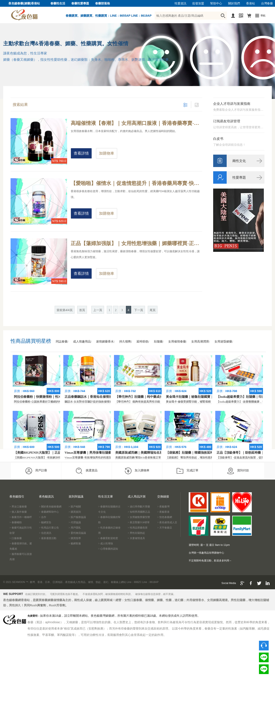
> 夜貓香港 (163, 511)
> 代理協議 (75, 522)
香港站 (250, 3)
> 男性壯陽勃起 (136, 532)
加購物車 (106, 153)
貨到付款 (238, 470)
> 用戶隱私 (75, 527)
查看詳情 (81, 153)
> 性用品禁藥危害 (138, 527)
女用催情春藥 (177, 341)
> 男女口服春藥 (18, 506)
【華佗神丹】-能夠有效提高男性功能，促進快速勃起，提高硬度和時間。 (159, 401)
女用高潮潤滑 (200, 341)
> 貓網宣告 (45, 522)
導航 (263, 15)
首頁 (82, 310)
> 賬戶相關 (75, 506)
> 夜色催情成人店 (167, 522)
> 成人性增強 (105, 543)
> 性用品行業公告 (49, 527)
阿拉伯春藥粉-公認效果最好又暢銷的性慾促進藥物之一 (47, 401)
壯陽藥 (158, 341)
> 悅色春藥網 (164, 517)
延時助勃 (142, 341)
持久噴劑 (125, 341)
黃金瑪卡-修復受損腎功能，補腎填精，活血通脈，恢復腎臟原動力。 (207, 401)
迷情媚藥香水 (105, 341)
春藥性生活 (57, 3)
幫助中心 (216, 3)
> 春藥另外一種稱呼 (20, 517)
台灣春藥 (267, 3)
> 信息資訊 (45, 532)
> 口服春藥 (15, 538)
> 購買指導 (75, 538)
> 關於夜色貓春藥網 (50, 506)
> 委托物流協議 (77, 532)
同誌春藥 (62, 341)
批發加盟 (198, 3)
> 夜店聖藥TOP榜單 (139, 522)
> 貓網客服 (75, 543)
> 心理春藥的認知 (108, 548)
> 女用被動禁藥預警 (139, 517)
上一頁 (97, 310)
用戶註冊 (36, 470)
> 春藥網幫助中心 (49, 511)
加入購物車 (136, 470)
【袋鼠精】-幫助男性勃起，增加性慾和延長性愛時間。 (199, 457)
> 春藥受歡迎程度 (108, 538)
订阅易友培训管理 (226, 121)
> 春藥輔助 (15, 522)
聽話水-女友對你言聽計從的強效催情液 (88, 401)
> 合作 (42, 517)
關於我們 (234, 3)
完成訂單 (187, 470)
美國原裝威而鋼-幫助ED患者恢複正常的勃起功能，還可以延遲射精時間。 (160, 457)
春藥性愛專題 (80, 3)
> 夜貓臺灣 (163, 506)
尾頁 (153, 310)
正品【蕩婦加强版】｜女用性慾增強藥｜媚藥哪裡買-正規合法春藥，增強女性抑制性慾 (136, 243)
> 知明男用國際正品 (139, 511)
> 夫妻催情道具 (136, 538)
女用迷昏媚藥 (223, 341)
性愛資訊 (180, 3)
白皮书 (218, 138)
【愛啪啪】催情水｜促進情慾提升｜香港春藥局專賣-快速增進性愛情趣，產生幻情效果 (136, 183)
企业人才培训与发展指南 (231, 103)
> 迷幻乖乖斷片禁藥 (139, 506)
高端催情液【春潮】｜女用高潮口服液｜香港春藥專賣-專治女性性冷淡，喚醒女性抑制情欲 (136, 123)
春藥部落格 (102, 3)
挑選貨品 (86, 470)
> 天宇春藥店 (164, 527)
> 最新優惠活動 (47, 538)
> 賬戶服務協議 (77, 517)
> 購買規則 (75, 511)
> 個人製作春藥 (18, 511)
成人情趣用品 (82, 341)
